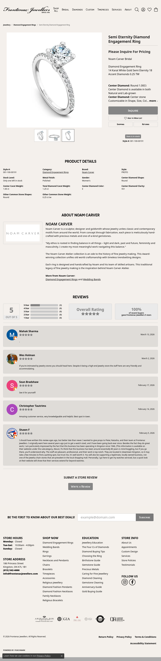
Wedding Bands (92, 279)
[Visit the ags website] (44, 619)
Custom (90, 9)
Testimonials (128, 564)
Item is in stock (133, 136)
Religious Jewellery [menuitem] (52, 582)
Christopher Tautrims (32, 406)
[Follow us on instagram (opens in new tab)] (125, 582)
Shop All (56, 9)
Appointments (129, 547)
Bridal (65, 9)
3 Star (26, 311)
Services (117, 9)
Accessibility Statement (143, 643)
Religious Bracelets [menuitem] (53, 600)
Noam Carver (88, 172)
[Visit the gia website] (63, 619)
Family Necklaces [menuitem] (52, 595)
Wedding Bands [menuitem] (51, 547)
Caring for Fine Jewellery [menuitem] (95, 573)
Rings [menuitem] (46, 551)
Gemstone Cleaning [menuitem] (92, 582)
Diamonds (77, 9)
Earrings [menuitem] (47, 555)
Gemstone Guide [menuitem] (91, 564)
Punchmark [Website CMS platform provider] (20, 650)
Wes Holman (27, 355)
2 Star (26, 314)
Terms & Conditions (145, 636)
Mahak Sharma (28, 331)
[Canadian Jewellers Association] (117, 619)
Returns (145, 124)
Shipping (120, 124)
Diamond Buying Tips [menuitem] (93, 551)
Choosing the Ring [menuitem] (92, 555)
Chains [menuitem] (46, 564)
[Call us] (20, 573)
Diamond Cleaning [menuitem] (92, 578)
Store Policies (129, 560)
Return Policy (106, 636)
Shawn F (24, 429)
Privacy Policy (123, 636)
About (128, 9)
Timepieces (103, 9)
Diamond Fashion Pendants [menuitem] (57, 586)
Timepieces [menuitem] (49, 573)
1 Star (26, 317)
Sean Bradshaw (28, 382)
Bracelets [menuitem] (48, 569)
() (60, 305)
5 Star (26, 305)
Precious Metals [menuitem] (90, 569)
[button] (137, 9)
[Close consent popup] (62, 656)
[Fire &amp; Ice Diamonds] (77, 619)
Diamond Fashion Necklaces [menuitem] (58, 591)
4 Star (26, 308)
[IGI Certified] (88, 619)
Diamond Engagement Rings (24, 25)
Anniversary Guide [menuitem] (92, 586)
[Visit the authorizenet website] (100, 619)
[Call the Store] (11, 570)
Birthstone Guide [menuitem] (91, 560)
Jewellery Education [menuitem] (92, 542)
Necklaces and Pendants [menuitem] (56, 560)
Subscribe (144, 517)
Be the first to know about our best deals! (41, 517)
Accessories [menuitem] (49, 578)
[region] (54, 80)
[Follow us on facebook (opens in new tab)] (132, 582)
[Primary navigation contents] (92, 9)
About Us (126, 542)
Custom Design (130, 551)
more (153, 100)
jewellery (6, 25)
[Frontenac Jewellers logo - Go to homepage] (27, 9)
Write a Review (80, 486)
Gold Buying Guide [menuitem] (92, 591)
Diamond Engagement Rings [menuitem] (58, 542)
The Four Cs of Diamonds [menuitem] (95, 547)
